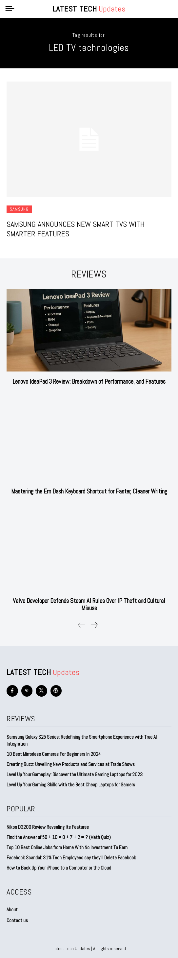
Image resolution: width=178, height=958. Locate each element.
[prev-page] (82, 625)
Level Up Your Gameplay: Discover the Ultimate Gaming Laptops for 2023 (75, 774)
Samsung (19, 209)
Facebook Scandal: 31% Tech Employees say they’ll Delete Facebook (71, 857)
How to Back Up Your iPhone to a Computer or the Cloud (59, 868)
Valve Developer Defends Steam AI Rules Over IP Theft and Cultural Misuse (89, 604)
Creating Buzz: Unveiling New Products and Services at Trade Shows (71, 764)
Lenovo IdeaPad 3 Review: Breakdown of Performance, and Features (89, 381)
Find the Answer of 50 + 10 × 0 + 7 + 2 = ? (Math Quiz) (59, 837)
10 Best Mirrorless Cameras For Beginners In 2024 (54, 754)
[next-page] (94, 625)
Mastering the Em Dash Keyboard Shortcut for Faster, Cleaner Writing (89, 491)
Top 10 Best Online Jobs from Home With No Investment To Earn (67, 847)
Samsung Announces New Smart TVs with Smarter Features (76, 229)
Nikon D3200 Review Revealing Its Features (48, 827)
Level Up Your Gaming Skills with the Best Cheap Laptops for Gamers (71, 784)
